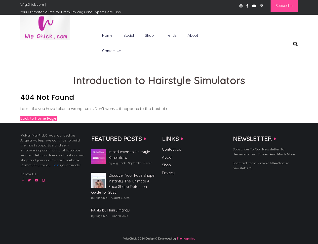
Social (128, 35)
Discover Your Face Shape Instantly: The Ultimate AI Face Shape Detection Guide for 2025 (123, 184)
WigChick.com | (38, 48)
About (193, 35)
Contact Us (111, 50)
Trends (171, 35)
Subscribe (284, 5)
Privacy (168, 173)
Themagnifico (185, 238)
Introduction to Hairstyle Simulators (129, 154)
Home (107, 35)
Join (55, 165)
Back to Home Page (38, 118)
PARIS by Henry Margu (110, 210)
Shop (149, 35)
